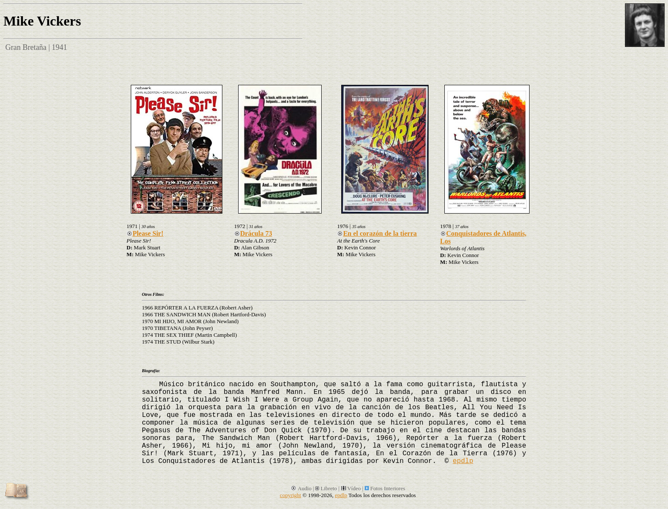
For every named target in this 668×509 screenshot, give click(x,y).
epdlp (463, 461)
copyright (290, 495)
